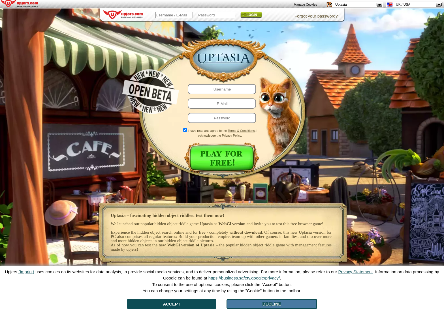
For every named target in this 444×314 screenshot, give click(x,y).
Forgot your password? (316, 16)
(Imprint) (26, 271)
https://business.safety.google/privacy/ (244, 278)
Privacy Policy (231, 135)
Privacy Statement (355, 271)
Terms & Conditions (241, 130)
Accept (171, 304)
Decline (271, 304)
